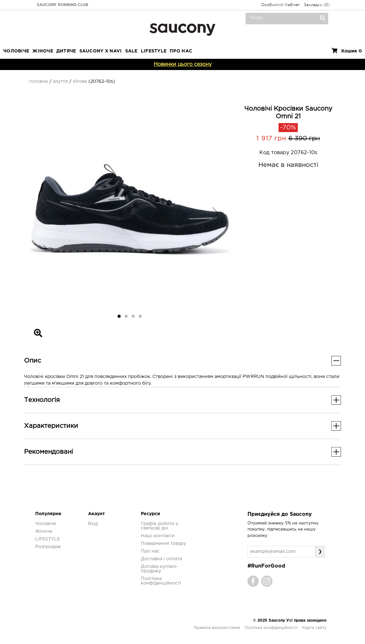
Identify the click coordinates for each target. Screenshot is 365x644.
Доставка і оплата (161, 559)
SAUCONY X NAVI (100, 51)
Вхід (93, 524)
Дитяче (66, 51)
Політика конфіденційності (271, 628)
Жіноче (42, 51)
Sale (131, 51)
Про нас (150, 551)
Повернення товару (163, 544)
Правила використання (217, 628)
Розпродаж (48, 547)
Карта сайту (314, 628)
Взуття (60, 81)
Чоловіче (16, 51)
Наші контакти (157, 536)
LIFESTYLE (154, 51)
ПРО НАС (181, 51)
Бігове (80, 81)
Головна (38, 81)
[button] (44, 213)
